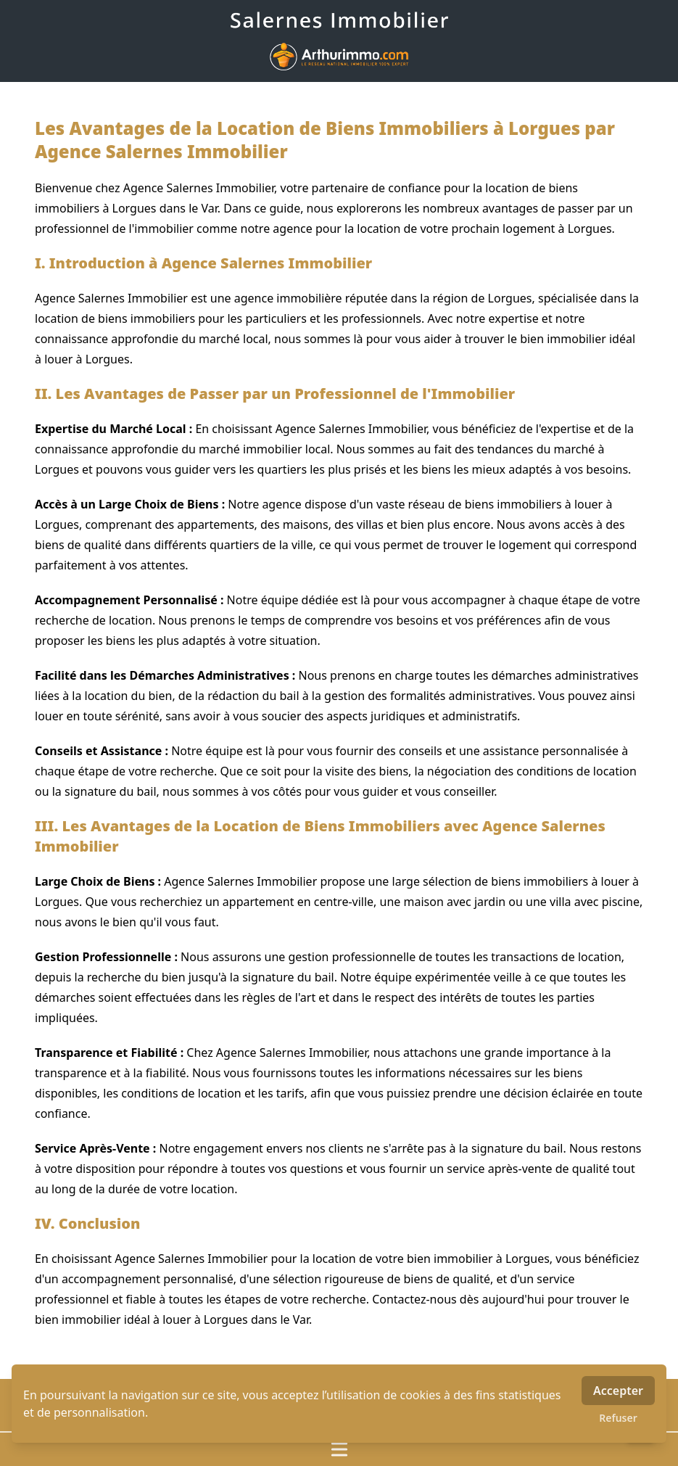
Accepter (618, 1391)
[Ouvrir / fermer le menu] (339, 1449)
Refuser (618, 1418)
